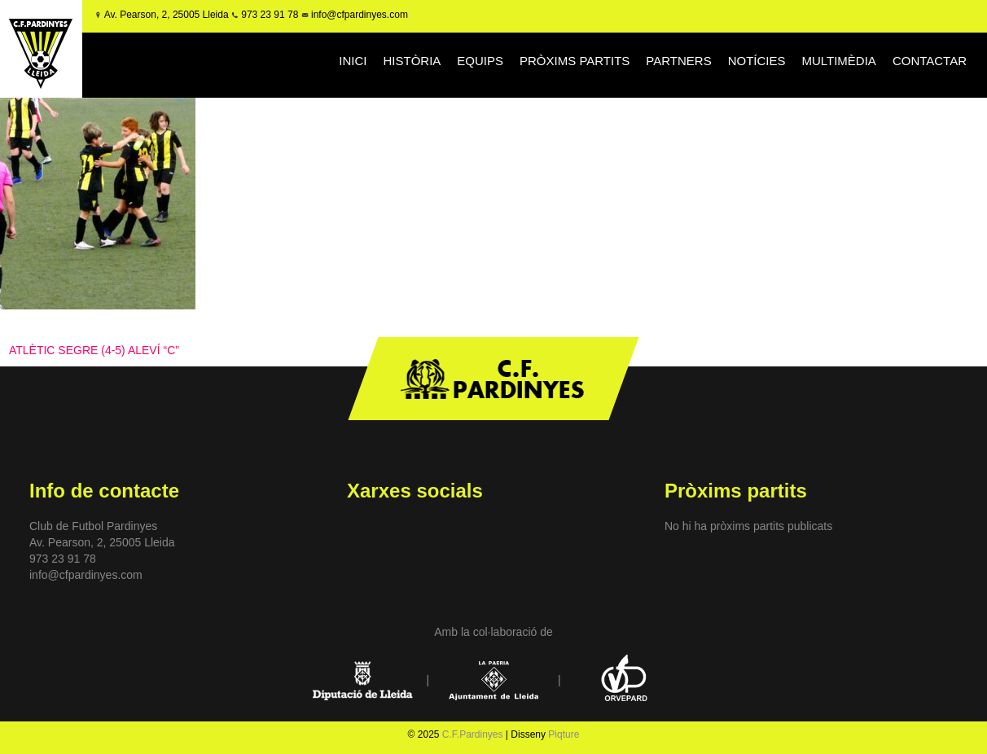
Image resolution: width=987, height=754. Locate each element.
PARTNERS (678, 61)
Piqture (563, 734)
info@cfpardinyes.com (358, 14)
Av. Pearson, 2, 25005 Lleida (166, 14)
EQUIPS (480, 61)
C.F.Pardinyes (472, 734)
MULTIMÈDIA (838, 61)
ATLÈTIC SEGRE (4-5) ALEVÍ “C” (94, 350)
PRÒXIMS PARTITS (574, 61)
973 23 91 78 (269, 14)
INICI (352, 61)
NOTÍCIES (757, 61)
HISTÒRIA (412, 61)
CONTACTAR (930, 61)
